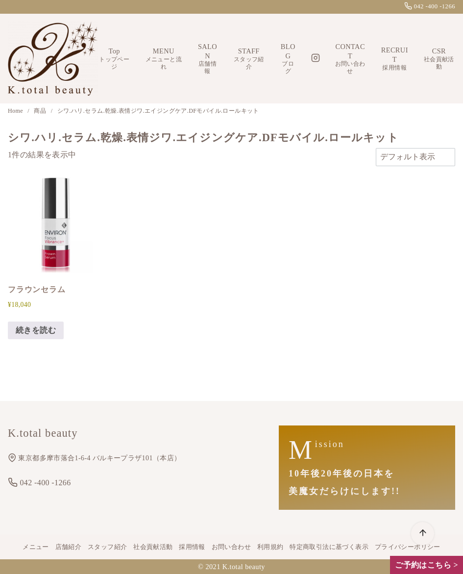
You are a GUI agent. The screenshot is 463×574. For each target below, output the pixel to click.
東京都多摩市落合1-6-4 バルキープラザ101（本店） (94, 458)
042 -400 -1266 (429, 6)
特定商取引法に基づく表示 (329, 547)
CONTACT (350, 59)
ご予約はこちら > (426, 565)
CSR (439, 59)
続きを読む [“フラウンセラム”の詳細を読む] (36, 330)
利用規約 (270, 547)
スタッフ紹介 (107, 547)
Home (16, 110)
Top (114, 59)
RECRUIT (395, 58)
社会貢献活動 (152, 547)
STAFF (249, 59)
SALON (207, 59)
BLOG (288, 59)
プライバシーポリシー (407, 547)
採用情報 (192, 547)
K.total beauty (243, 567)
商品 (41, 110)
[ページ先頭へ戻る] (422, 533)
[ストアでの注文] (415, 157)
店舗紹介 (68, 547)
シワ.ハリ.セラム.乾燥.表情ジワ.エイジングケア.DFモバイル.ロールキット (158, 110)
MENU (163, 59)
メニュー (36, 547)
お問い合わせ (231, 547)
